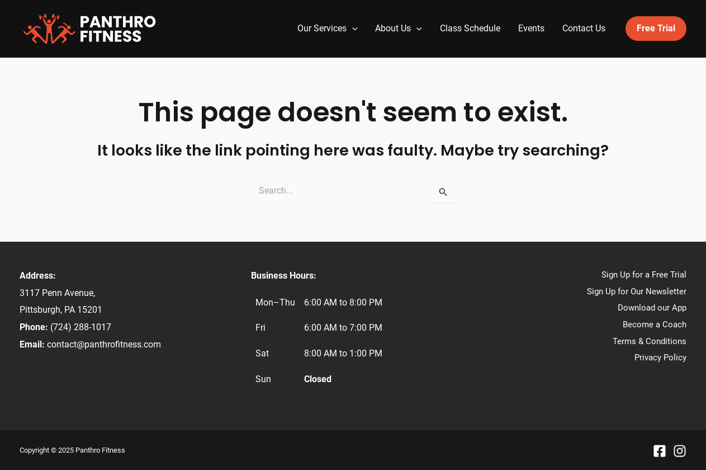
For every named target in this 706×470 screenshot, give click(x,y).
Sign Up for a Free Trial (643, 275)
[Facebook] (659, 451)
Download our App (652, 308)
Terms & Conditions (649, 341)
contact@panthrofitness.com (104, 344)
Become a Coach (654, 324)
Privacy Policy (660, 357)
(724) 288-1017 (80, 327)
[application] (352, 28)
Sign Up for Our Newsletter (636, 291)
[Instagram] (679, 451)
